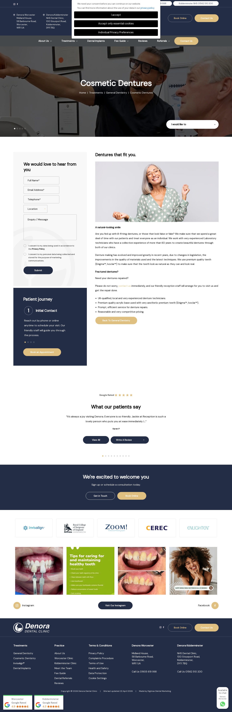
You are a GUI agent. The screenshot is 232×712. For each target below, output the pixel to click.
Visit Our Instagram (115, 605)
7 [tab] (120, 456)
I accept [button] (116, 15)
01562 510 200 (193, 671)
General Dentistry (116, 92)
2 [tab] (28, 342)
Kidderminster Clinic (65, 663)
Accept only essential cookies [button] (116, 23)
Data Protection (98, 673)
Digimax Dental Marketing (159, 691)
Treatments (69, 41)
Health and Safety (99, 668)
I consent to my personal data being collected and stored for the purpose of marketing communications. (51, 257)
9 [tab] (126, 456)
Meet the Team (63, 668)
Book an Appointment (42, 352)
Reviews (142, 41)
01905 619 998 (148, 671)
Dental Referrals (63, 678)
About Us (45, 41)
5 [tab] (114, 456)
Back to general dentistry (116, 320)
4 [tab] (34, 342)
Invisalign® (18, 663)
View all (96, 439)
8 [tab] (123, 456)
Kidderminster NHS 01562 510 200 (196, 3)
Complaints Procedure (101, 658)
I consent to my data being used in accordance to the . (51, 247)
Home (82, 92)
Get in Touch (100, 495)
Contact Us (207, 18)
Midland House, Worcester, (26, 21)
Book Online (180, 18)
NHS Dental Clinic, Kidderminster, (57, 21)
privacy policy (147, 8)
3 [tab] (31, 342)
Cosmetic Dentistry (24, 658)
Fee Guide (121, 41)
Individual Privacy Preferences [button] (116, 32)
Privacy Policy (38, 249)
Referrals (163, 41)
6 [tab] (117, 456)
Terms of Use (96, 663)
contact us (124, 286)
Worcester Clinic (63, 658)
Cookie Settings (98, 678)
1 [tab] (25, 342)
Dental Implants (96, 41)
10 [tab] (129, 456)
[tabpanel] (50, 323)
